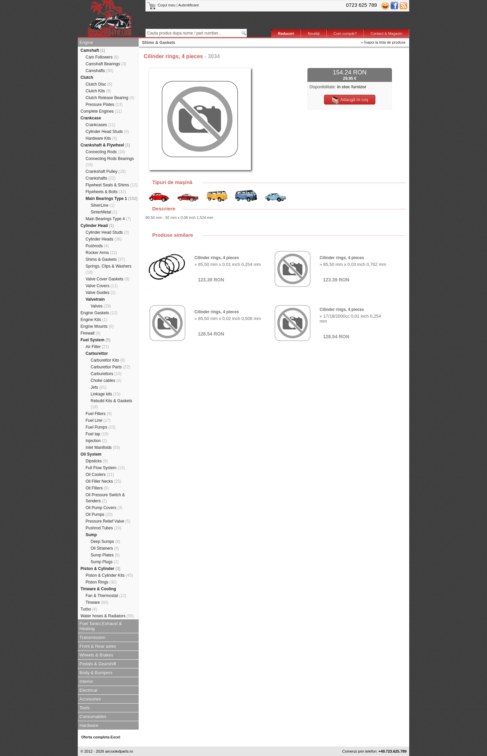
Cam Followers (102, 57)
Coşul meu (162, 5)
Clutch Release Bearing (110, 97)
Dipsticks (97, 461)
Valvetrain (95, 299)
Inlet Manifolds (103, 447)
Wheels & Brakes (96, 655)
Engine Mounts (97, 326)
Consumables (93, 716)
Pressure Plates (104, 104)
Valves (101, 306)
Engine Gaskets (98, 313)
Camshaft (92, 50)
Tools (84, 707)
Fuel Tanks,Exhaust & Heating (100, 626)
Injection (96, 440)
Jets (99, 387)
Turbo (88, 609)
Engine (86, 42)
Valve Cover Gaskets (108, 279)
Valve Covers (102, 285)
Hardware (88, 725)
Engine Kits (93, 319)
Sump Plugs (105, 561)
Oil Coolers (100, 474)
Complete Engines (101, 111)
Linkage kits (105, 394)
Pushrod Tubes (103, 528)
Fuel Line (98, 420)
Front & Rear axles (97, 646)
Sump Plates (105, 555)
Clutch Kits (98, 91)
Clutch (86, 77)
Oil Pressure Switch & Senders (105, 497)
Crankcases (100, 124)
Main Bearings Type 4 (108, 218)
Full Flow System (105, 467)
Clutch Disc (99, 84)
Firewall (90, 333)
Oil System (90, 454)
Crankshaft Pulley (106, 171)
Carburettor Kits (108, 360)
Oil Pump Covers (104, 507)
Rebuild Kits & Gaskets (111, 403)
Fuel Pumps (101, 427)
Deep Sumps (105, 541)
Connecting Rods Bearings (110, 161)
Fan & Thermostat (106, 595)
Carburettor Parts (110, 367)
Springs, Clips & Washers (109, 269)
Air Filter (97, 346)
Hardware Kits (101, 138)
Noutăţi (314, 33)
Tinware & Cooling (98, 589)
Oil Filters (97, 488)
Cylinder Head (97, 225)
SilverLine (103, 205)
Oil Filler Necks (103, 481)
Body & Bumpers (96, 672)
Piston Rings (101, 582)
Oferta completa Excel (100, 737)
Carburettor (97, 353)
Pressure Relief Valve (108, 521)
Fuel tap (97, 434)
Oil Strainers (105, 548)
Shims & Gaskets (105, 259)
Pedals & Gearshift (97, 663)
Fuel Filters (99, 413)
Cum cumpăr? (345, 33)
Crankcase (90, 118)
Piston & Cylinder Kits (109, 575)
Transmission (92, 637)
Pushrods (97, 246)
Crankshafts (101, 178)
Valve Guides (101, 292)
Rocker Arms (101, 252)
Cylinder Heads (104, 239)
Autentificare (188, 5)
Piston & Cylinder (100, 568)
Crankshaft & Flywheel (105, 145)
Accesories (90, 699)
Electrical (88, 690)
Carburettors (106, 373)
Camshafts (99, 70)
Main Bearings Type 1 (112, 198)
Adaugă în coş (349, 100)
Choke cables (106, 380)
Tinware (97, 602)
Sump (91, 534)
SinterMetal (104, 212)
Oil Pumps (99, 514)
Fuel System (95, 340)
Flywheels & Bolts (106, 191)
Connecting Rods (105, 152)
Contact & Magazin (386, 33)
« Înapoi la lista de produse (383, 42)
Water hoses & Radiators (107, 616)
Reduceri (286, 33)
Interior (86, 681)
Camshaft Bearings (106, 64)
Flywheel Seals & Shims (111, 185)
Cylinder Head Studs (107, 131)
